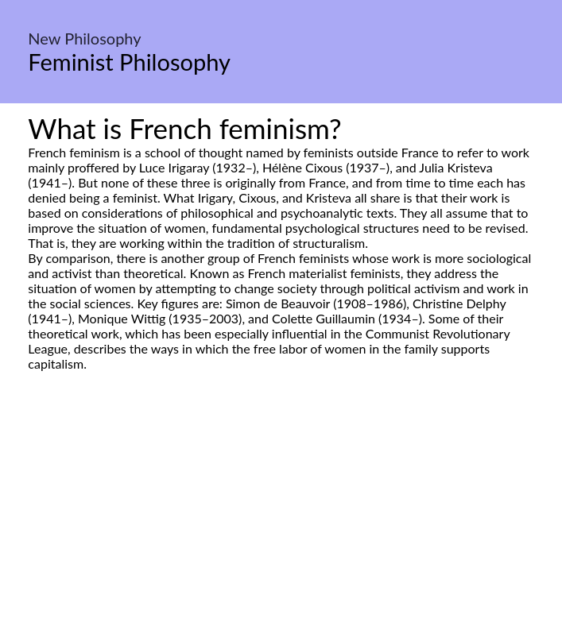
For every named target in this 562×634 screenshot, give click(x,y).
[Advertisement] (281, 520)
